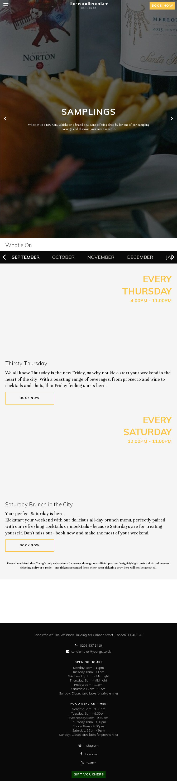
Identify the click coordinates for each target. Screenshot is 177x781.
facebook (88, 754)
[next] (171, 119)
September (26, 257)
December (140, 257)
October (63, 257)
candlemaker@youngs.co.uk (88, 651)
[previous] (5, 119)
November (100, 257)
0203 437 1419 (88, 645)
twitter (88, 763)
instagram (88, 745)
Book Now (30, 398)
